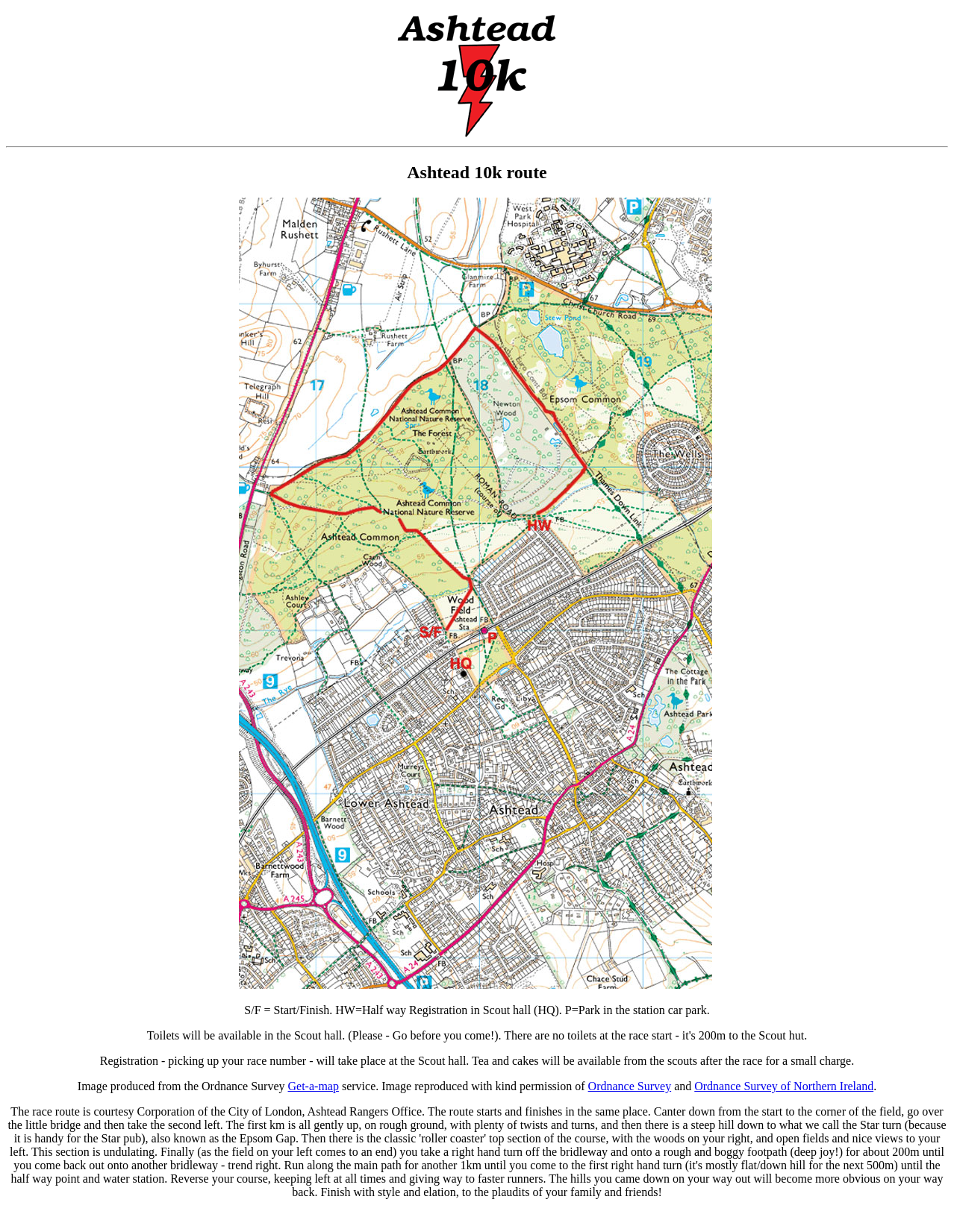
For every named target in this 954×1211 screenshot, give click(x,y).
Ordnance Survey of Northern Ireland (783, 1086)
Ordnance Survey (630, 1086)
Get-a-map (313, 1086)
